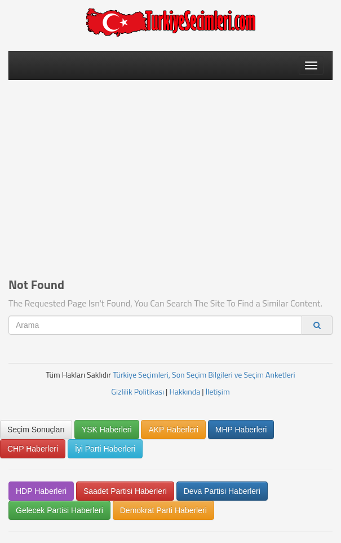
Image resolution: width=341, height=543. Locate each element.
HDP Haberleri (41, 491)
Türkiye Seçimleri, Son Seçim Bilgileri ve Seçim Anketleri (204, 374)
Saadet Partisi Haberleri (125, 491)
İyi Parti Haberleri (105, 448)
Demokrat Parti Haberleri (163, 510)
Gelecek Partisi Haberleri (59, 510)
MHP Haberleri (241, 429)
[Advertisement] (170, 170)
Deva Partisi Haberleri (222, 491)
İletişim (218, 391)
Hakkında (184, 391)
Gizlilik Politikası (137, 391)
